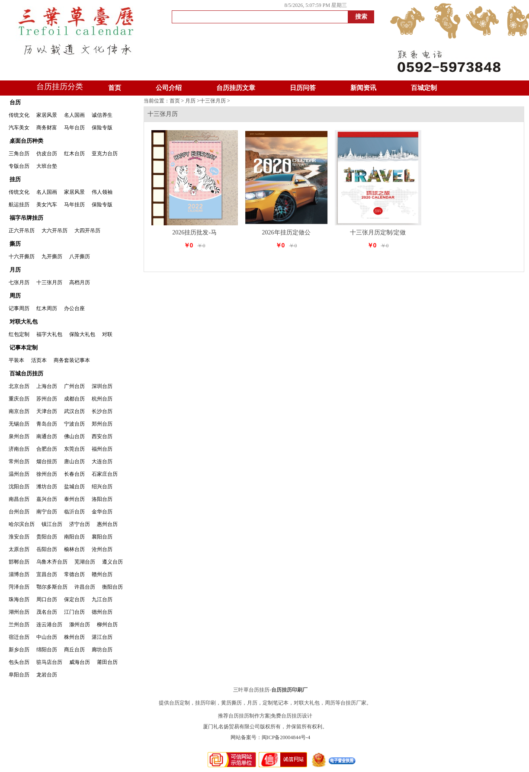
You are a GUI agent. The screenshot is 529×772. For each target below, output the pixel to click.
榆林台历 (74, 549)
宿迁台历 (19, 637)
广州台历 (74, 386)
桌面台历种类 (26, 141)
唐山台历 (74, 461)
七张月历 (19, 282)
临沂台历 (74, 512)
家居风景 (46, 115)
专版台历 (19, 166)
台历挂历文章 (235, 87)
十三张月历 (49, 282)
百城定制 (424, 87)
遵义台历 (112, 562)
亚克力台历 (105, 154)
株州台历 (74, 637)
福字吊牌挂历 (26, 218)
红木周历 (46, 308)
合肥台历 (46, 449)
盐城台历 (74, 487)
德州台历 (102, 612)
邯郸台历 (19, 562)
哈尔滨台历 (22, 524)
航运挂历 (19, 205)
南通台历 (46, 436)
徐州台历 (46, 474)
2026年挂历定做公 (286, 232)
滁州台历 (79, 624)
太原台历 (19, 549)
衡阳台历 (112, 587)
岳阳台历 (46, 549)
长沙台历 (102, 411)
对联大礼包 (24, 321)
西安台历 (102, 436)
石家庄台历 (105, 474)
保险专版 (102, 128)
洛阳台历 (102, 499)
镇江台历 (52, 524)
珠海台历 (19, 599)
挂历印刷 (205, 703)
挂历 (15, 179)
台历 (15, 102)
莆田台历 (107, 662)
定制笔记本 (276, 703)
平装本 (16, 360)
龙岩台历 (46, 675)
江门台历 (74, 612)
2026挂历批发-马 (194, 232)
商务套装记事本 (72, 360)
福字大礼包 (49, 334)
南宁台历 (46, 512)
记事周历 (19, 308)
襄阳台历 (102, 537)
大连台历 (102, 461)
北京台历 (19, 386)
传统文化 (19, 115)
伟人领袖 (102, 192)
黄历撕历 (231, 703)
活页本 (39, 360)
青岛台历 (46, 424)
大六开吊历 (54, 230)
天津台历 (46, 411)
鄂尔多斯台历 (51, 587)
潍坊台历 (46, 487)
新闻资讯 (363, 87)
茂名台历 (46, 612)
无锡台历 (19, 424)
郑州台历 (102, 424)
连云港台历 (49, 624)
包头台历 (19, 662)
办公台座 (74, 308)
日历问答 (303, 87)
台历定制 (179, 703)
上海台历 (46, 386)
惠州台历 (107, 524)
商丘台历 (74, 650)
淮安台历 (19, 537)
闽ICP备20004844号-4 (286, 737)
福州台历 (102, 449)
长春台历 (74, 474)
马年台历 (74, 128)
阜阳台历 (19, 675)
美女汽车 (46, 205)
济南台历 (19, 449)
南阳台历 (74, 537)
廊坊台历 (102, 650)
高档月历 (79, 282)
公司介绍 (169, 87)
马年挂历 (74, 205)
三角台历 (19, 154)
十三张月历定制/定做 (378, 232)
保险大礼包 (82, 334)
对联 (107, 334)
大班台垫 (46, 166)
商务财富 (46, 128)
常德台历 (74, 574)
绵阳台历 (46, 650)
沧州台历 (102, 549)
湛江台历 (102, 637)
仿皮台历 (46, 154)
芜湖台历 (84, 562)
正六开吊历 (22, 230)
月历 (15, 269)
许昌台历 (84, 587)
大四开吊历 (87, 230)
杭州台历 (102, 399)
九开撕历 (52, 256)
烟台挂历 (46, 461)
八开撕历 (79, 256)
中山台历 (46, 637)
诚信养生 (102, 115)
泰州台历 (74, 499)
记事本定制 (24, 347)
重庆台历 (19, 399)
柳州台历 (107, 624)
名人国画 (74, 115)
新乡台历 (19, 650)
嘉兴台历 (46, 499)
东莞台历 (74, 449)
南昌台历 (19, 499)
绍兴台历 (102, 487)
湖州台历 (19, 612)
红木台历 (74, 154)
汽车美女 (19, 128)
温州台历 (19, 474)
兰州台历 (19, 624)
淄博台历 (19, 574)
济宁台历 (79, 524)
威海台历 (79, 662)
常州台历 (19, 461)
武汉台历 (74, 411)
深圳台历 (102, 386)
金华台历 (102, 512)
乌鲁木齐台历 (51, 562)
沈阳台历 (19, 487)
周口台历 (46, 599)
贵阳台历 (46, 537)
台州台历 (19, 512)
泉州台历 (19, 436)
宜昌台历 (46, 574)
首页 (114, 87)
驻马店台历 (49, 662)
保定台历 (74, 599)
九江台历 (102, 599)
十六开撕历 (22, 256)
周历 (15, 295)
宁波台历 (74, 424)
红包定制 (19, 334)
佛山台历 (74, 436)
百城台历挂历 (26, 373)
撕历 (15, 243)
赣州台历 (102, 574)
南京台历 (19, 411)
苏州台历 (46, 399)
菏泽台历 (19, 587)
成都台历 (74, 399)
